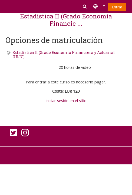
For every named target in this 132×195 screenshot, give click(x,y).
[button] (99, 6)
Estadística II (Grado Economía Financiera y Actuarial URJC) (63, 55)
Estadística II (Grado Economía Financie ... (66, 19)
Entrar (117, 6)
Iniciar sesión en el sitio (66, 100)
